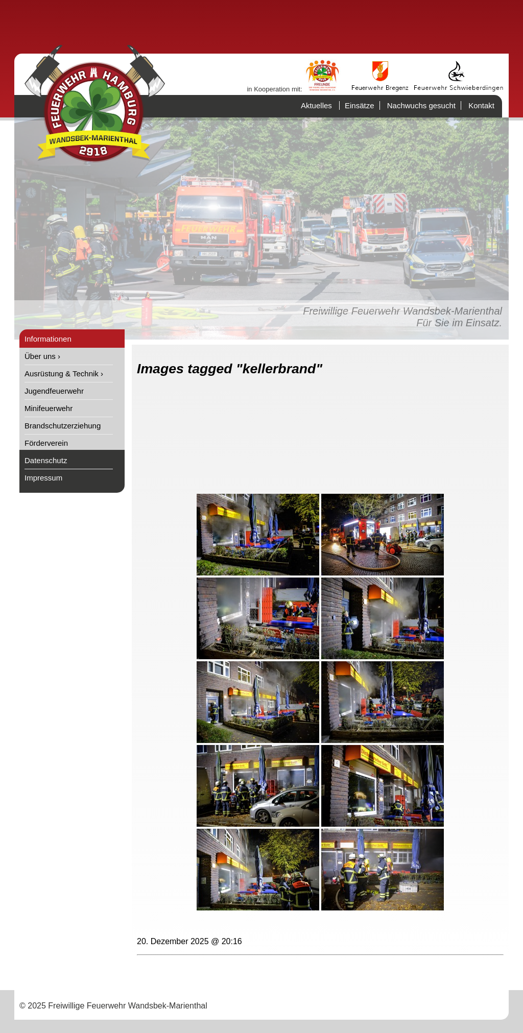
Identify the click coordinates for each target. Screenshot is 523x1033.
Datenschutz (46, 460)
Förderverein (46, 443)
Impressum (43, 477)
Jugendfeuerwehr (54, 391)
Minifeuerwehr (49, 408)
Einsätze (359, 105)
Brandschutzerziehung (63, 425)
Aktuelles (316, 105)
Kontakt (481, 105)
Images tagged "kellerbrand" (229, 368)
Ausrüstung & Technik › (64, 373)
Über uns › (42, 356)
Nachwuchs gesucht (421, 105)
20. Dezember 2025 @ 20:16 (189, 941)
